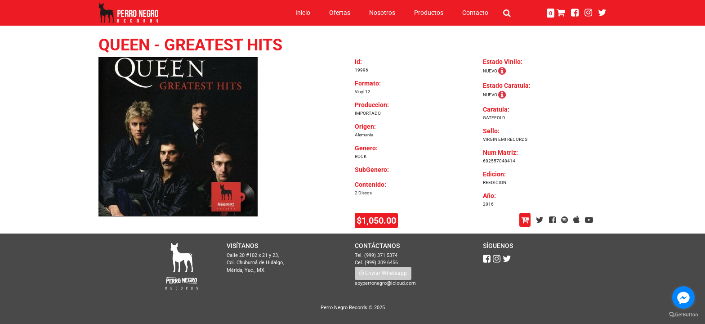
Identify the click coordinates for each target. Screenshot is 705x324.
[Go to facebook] (683, 297)
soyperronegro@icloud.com (385, 283)
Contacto (475, 12)
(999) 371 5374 (380, 255)
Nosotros (382, 12)
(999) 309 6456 (381, 263)
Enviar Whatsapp (383, 273)
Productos (428, 12)
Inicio (302, 12)
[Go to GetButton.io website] (683, 315)
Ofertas (339, 12)
